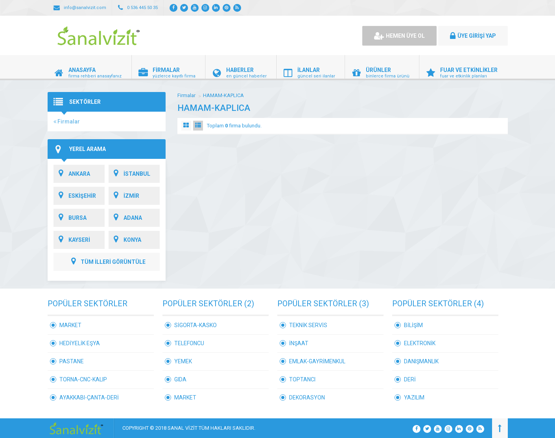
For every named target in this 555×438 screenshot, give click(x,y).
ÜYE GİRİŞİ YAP (473, 36)
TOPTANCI (302, 379)
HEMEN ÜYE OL (399, 36)
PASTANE (71, 361)
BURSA (70, 218)
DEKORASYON (307, 397)
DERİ (410, 379)
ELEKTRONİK (419, 343)
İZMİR (124, 196)
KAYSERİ (71, 240)
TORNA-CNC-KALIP (83, 379)
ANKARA (71, 174)
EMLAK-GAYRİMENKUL (317, 361)
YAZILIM (414, 397)
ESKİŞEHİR (74, 196)
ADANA (125, 218)
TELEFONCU (189, 343)
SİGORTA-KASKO (195, 325)
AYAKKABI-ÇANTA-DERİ (89, 397)
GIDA (180, 379)
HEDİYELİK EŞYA (79, 343)
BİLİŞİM (413, 325)
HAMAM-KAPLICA (223, 95)
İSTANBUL (129, 174)
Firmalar (66, 121)
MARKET (70, 325)
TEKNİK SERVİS (308, 325)
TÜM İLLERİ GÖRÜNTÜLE (107, 262)
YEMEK (183, 361)
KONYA (125, 240)
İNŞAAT (298, 343)
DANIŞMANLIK (421, 361)
